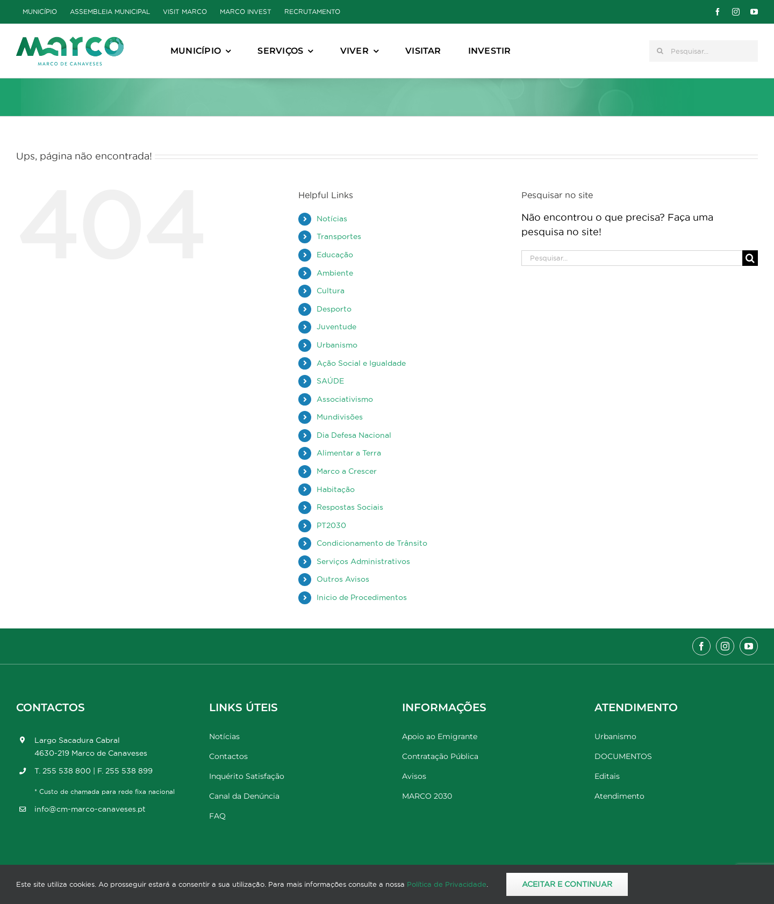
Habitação (336, 489)
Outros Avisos (343, 579)
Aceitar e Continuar (567, 884)
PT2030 (331, 525)
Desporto (334, 309)
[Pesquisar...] (703, 51)
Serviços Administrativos (363, 561)
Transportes (339, 236)
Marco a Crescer (347, 471)
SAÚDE (330, 381)
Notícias (332, 218)
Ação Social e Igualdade (361, 363)
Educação (335, 254)
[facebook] (717, 12)
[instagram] (736, 12)
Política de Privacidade (446, 884)
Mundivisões (340, 417)
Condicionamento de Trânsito (372, 543)
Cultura (331, 290)
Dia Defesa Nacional (354, 435)
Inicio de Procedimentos (362, 597)
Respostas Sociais (350, 507)
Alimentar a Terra (349, 453)
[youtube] (754, 12)
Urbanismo (337, 345)
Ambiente (335, 273)
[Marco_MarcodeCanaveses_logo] (70, 41)
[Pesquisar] (660, 51)
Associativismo (345, 399)
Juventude (336, 326)
